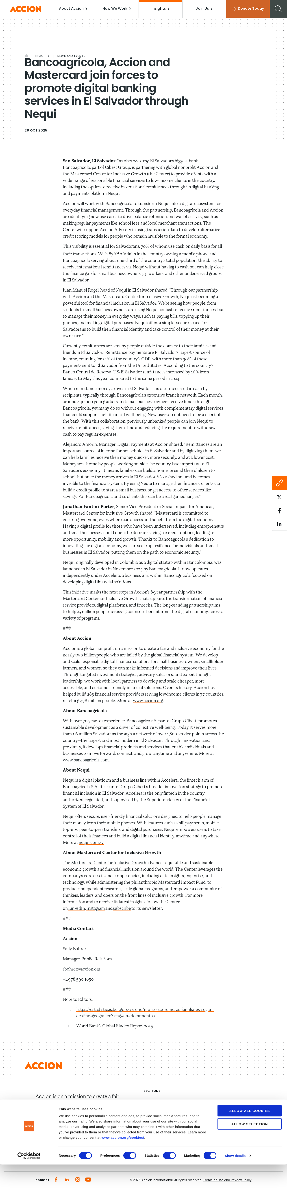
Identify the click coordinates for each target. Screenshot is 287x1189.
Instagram (95, 908)
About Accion (75, 9)
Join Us (204, 9)
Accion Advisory (214, 1118)
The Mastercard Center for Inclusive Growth (105, 863)
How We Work (118, 9)
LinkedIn (76, 908)
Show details (235, 1180)
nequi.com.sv (91, 843)
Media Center (155, 1118)
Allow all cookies (249, 1135)
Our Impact (154, 1110)
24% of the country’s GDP (126, 359)
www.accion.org (148, 701)
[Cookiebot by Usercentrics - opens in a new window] (29, 1180)
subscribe (122, 908)
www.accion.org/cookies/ (123, 1162)
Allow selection (249, 1148)
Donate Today (247, 9)
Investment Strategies (219, 1110)
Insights (161, 9)
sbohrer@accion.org (82, 969)
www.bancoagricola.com (87, 760)
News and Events (71, 56)
